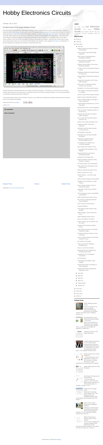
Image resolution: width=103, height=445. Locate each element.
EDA (8, 105)
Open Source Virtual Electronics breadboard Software (86, 57)
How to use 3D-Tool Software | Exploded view (85, 244)
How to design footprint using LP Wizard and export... (86, 186)
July (79, 46)
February (80, 283)
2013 (77, 288)
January (80, 285)
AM (75, 26)
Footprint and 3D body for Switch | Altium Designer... (86, 114)
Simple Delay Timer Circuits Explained (88, 107)
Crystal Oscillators (82, 206)
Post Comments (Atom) (17, 188)
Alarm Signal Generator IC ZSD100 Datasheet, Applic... (87, 230)
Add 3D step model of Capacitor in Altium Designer (87, 265)
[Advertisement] (36, 170)
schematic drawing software (50, 34)
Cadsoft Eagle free (16, 32)
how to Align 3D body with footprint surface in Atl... (87, 118)
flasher (89, 29)
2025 (77, 41)
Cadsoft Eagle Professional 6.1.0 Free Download (91, 342)
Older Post (66, 184)
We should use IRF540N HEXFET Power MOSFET (86, 200)
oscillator (86, 31)
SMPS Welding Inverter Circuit (85, 216)
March (80, 280)
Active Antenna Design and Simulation (88, 179)
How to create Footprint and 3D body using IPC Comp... (87, 238)
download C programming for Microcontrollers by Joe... (85, 139)
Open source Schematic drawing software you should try (86, 85)
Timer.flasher (77, 33)
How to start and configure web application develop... (86, 61)
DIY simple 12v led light (84, 241)
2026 (77, 39)
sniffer (95, 31)
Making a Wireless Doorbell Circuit (87, 170)
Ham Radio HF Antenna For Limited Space (91, 376)
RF (93, 31)
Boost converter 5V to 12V (84, 172)
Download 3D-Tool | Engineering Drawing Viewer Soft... (86, 251)
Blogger (59, 439)
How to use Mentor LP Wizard (85, 219)
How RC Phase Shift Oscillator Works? (88, 94)
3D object (55, 41)
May (79, 275)
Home (36, 184)
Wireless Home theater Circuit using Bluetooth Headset (87, 65)
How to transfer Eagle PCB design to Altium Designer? (87, 100)
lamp (82, 31)
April (79, 278)
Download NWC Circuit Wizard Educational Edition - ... (86, 153)
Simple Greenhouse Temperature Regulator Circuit (86, 269)
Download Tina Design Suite (85, 157)
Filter (84, 29)
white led (97, 33)
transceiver (84, 33)
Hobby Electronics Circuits (37, 13)
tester (98, 31)
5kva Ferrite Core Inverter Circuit (86, 146)
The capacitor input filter (84, 132)
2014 (77, 44)
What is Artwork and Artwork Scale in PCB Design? (90, 418)
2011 (77, 293)
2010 (77, 296)
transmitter (90, 33)
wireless (76, 35)
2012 (77, 291)
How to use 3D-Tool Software (85, 248)
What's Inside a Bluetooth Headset (87, 97)
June (79, 273)
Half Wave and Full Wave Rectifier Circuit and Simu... (87, 129)
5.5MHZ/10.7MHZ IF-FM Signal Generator (91, 332)
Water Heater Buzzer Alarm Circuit (87, 197)
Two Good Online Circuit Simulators (87, 163)
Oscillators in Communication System (87, 88)
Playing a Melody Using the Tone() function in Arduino (87, 160)
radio (90, 31)
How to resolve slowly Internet (85, 203)
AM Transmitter (81, 258)
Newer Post (7, 184)
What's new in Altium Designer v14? (87, 122)
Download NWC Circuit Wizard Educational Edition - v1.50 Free (91, 319)
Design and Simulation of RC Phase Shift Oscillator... (87, 81)
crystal (83, 26)
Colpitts (78, 26)
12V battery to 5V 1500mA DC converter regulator (85, 143)
